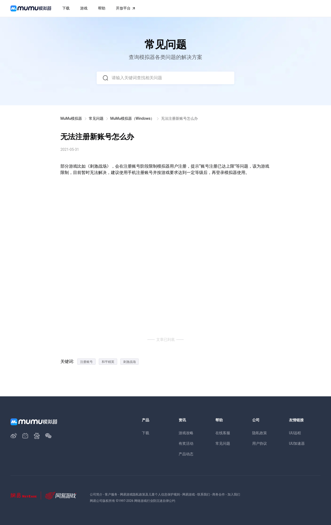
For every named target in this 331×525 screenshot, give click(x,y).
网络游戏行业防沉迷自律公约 (154, 501)
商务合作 (218, 494)
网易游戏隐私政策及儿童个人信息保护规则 (150, 494)
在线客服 (222, 433)
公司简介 (96, 494)
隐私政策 (259, 433)
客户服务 (111, 494)
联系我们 (203, 494)
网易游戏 (188, 494)
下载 (145, 433)
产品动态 (186, 454)
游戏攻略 (186, 433)
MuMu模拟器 (71, 118)
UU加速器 (297, 443)
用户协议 (259, 443)
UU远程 (295, 433)
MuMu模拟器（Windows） (132, 118)
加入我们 (233, 494)
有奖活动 (186, 443)
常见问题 (96, 118)
